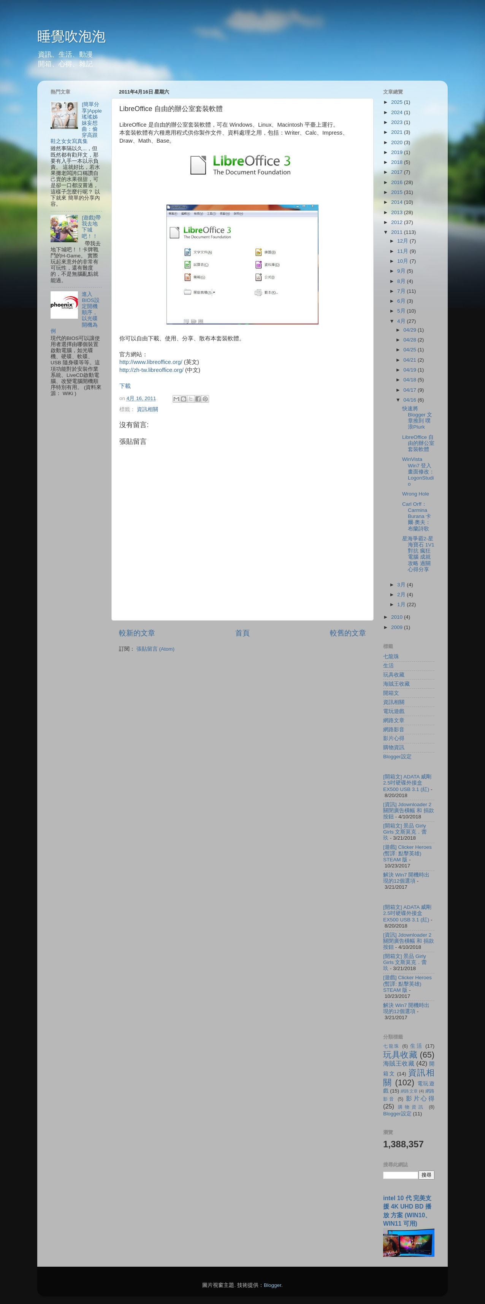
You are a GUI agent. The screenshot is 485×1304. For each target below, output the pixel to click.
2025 (397, 102)
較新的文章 (137, 633)
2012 (397, 222)
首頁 (242, 633)
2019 (397, 152)
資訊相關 (147, 409)
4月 (402, 321)
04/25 (410, 350)
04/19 (410, 370)
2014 (397, 202)
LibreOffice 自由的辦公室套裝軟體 (418, 443)
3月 (402, 585)
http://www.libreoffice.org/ (150, 362)
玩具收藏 (393, 675)
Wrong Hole (415, 494)
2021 (397, 132)
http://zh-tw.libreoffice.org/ (151, 370)
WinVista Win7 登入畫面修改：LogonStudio (418, 471)
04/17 (410, 390)
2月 (402, 594)
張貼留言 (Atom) (155, 649)
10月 (403, 261)
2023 (397, 122)
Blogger (272, 1285)
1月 (402, 604)
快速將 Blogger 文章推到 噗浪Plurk (417, 418)
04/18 (410, 380)
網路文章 (393, 720)
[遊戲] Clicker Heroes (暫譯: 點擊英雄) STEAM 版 (407, 853)
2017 (397, 172)
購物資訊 (393, 747)
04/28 (410, 340)
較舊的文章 (348, 633)
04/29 (410, 330)
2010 (397, 617)
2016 (397, 182)
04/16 (410, 400)
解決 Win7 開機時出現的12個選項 (406, 878)
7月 (402, 291)
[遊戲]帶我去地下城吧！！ (91, 227)
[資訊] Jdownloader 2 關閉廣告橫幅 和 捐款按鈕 (408, 811)
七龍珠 (391, 656)
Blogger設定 (397, 756)
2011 (397, 232)
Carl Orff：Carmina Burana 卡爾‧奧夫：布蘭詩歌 (416, 516)
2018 (397, 162)
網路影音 (393, 729)
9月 (402, 271)
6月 (402, 301)
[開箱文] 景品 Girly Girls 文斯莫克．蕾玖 (405, 832)
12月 (403, 241)
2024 (397, 112)
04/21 (410, 360)
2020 (397, 142)
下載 (125, 386)
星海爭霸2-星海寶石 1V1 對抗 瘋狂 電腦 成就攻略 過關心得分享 (418, 554)
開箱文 (391, 693)
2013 (397, 212)
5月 (402, 311)
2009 (397, 627)
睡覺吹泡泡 (71, 36)
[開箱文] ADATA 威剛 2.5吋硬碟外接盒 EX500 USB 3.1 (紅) (407, 783)
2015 (397, 192)
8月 (402, 281)
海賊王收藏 (396, 684)
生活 (388, 666)
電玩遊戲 (393, 711)
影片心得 (393, 738)
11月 (403, 251)
